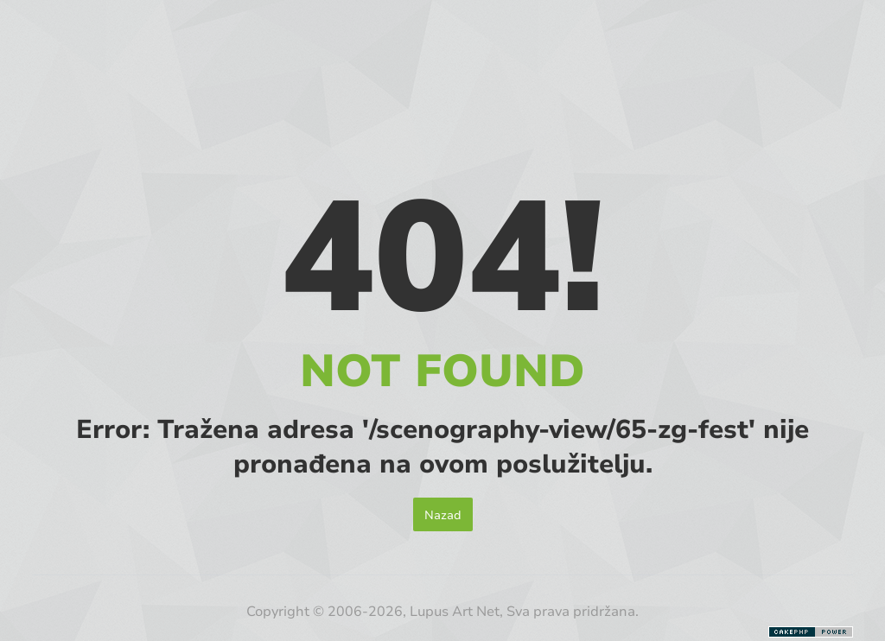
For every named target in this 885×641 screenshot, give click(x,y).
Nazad (443, 514)
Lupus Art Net (455, 610)
